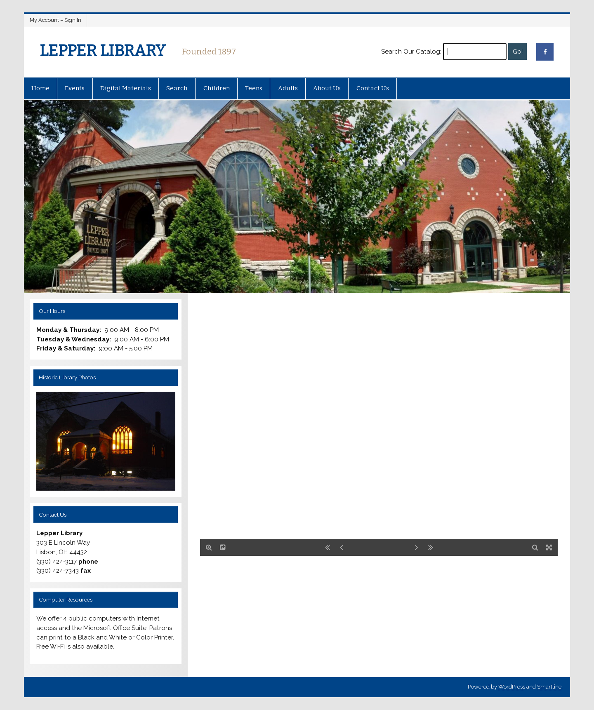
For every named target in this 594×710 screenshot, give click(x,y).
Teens (253, 88)
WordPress (511, 687)
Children (216, 88)
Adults (288, 88)
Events (75, 88)
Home (40, 88)
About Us (327, 88)
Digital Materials (125, 88)
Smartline (549, 687)
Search (177, 88)
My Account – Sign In (55, 20)
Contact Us (372, 88)
